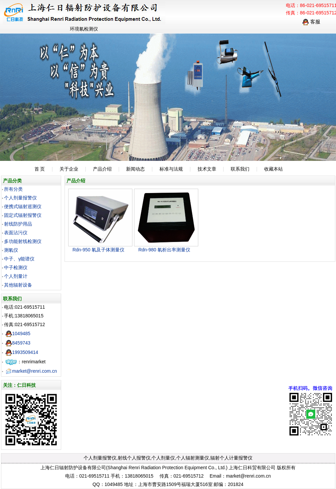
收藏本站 (273, 169)
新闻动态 (135, 169)
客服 (311, 21)
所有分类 (13, 189)
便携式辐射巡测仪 (22, 206)
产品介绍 (102, 169)
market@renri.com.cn (31, 371)
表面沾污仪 (15, 232)
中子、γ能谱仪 (19, 258)
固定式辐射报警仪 (22, 215)
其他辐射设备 (18, 285)
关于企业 (69, 169)
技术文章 (207, 169)
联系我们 (240, 169)
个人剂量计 (15, 276)
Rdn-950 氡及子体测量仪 (99, 249)
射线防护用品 (18, 224)
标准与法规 (171, 169)
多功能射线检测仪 (22, 241)
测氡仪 (11, 250)
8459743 (17, 343)
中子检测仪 (15, 267)
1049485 (17, 333)
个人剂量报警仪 (20, 197)
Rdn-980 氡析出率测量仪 (164, 249)
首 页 (39, 169)
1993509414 (21, 352)
